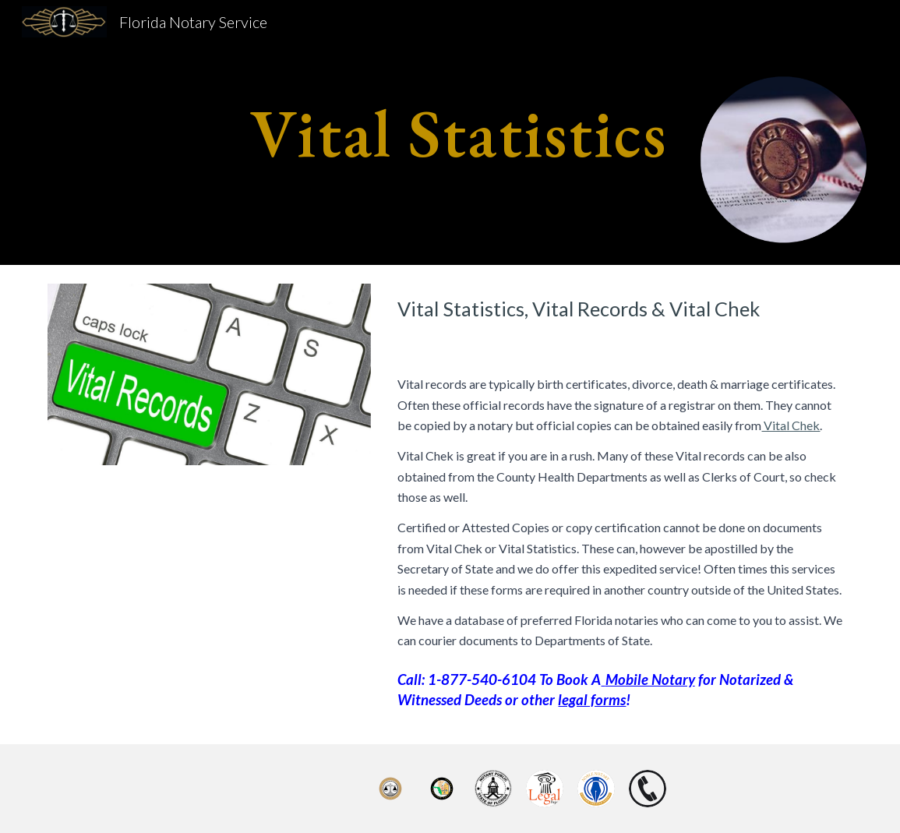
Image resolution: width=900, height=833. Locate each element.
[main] (450, 132)
